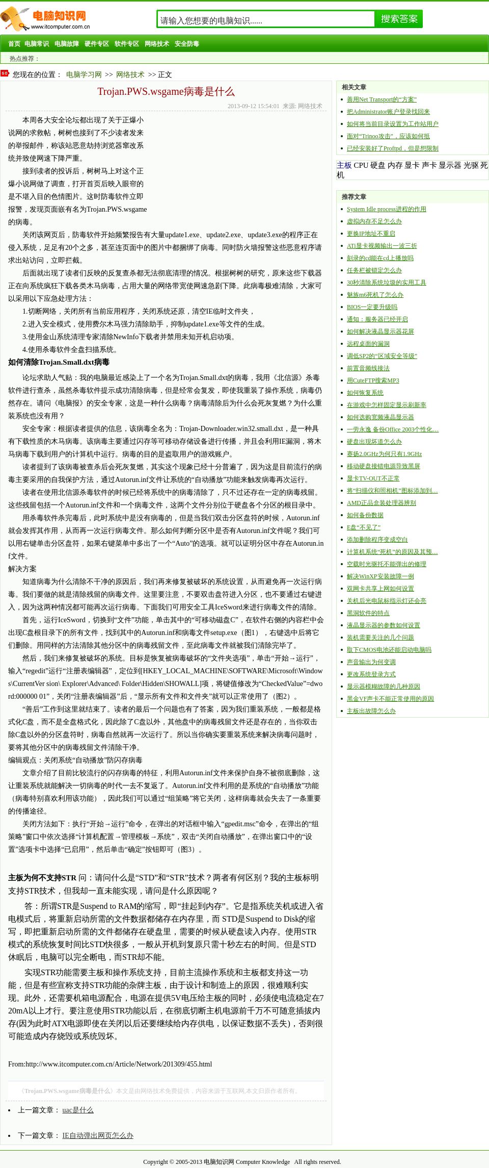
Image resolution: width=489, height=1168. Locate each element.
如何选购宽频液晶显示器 (380, 417)
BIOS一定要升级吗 (372, 307)
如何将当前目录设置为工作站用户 (393, 124)
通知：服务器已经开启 (377, 319)
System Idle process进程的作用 (386, 209)
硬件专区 (97, 43)
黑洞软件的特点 (368, 613)
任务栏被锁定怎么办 (374, 270)
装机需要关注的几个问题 (380, 637)
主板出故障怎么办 (371, 711)
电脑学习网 (84, 75)
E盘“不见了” (364, 527)
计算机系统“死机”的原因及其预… (392, 551)
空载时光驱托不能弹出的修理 (386, 564)
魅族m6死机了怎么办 (375, 294)
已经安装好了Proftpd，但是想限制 (393, 148)
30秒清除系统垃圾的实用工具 (386, 282)
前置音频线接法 (368, 368)
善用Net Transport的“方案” (382, 99)
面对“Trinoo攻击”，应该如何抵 (388, 136)
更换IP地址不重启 (371, 233)
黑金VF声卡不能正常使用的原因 (390, 698)
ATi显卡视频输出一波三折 (382, 245)
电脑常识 (36, 43)
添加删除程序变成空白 (377, 539)
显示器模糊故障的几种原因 (383, 686)
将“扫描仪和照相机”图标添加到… (392, 490)
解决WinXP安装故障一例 (380, 576)
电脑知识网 (219, 1161)
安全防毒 (187, 43)
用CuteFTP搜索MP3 (373, 380)
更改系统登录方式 (371, 674)
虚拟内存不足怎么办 (374, 221)
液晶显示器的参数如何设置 (383, 625)
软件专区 (127, 43)
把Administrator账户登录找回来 (388, 111)
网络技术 (157, 43)
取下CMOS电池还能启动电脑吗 (389, 649)
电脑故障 (67, 43)
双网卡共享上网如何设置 (380, 588)
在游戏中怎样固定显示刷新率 (386, 405)
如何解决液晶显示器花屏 (380, 331)
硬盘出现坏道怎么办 (374, 441)
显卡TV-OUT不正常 (373, 478)
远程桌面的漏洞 (368, 343)
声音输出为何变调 (371, 662)
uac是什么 (78, 1110)
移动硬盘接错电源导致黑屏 (383, 466)
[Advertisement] (201, 165)
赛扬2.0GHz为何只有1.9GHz (384, 454)
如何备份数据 (365, 515)
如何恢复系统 (365, 392)
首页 (14, 43)
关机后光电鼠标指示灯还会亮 (386, 600)
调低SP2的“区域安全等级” (382, 356)
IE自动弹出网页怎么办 (98, 1135)
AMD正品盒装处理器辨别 (381, 502)
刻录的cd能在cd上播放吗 (380, 258)
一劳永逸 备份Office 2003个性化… (393, 429)
